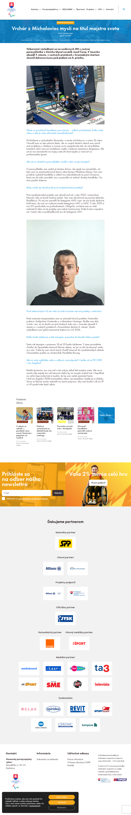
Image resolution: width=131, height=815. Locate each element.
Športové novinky (50, 40)
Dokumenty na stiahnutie (47, 759)
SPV (101, 9)
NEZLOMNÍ (68, 9)
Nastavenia (61, 807)
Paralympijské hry (51, 9)
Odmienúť (61, 802)
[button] (124, 9)
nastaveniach (37, 804)
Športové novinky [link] (65, 23)
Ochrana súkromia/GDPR (78, 762)
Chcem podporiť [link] (98, 482)
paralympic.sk (26, 40)
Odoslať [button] (58, 493)
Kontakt (110, 10)
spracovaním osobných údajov (33, 499)
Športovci (80, 10)
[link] (15, 781)
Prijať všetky (61, 797)
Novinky (36, 9)
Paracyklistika (64, 40)
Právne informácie (75, 759)
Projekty (91, 9)
